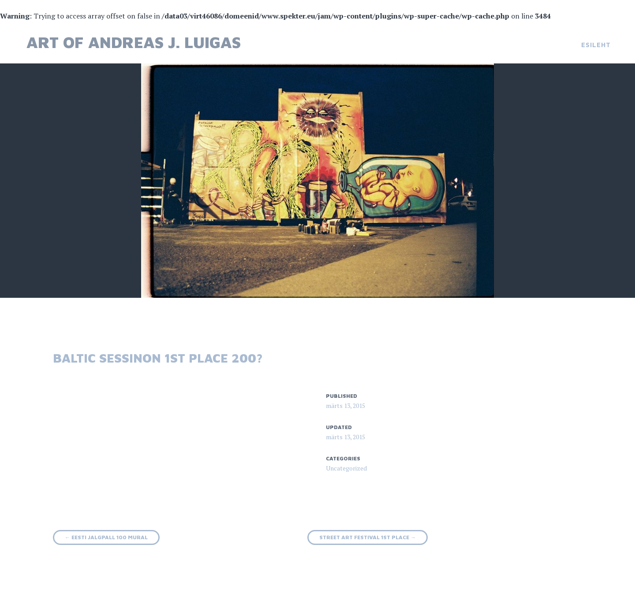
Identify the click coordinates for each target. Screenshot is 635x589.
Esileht (596, 44)
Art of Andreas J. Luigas (133, 42)
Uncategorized (346, 468)
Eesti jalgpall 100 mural (106, 537)
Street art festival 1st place (367, 537)
